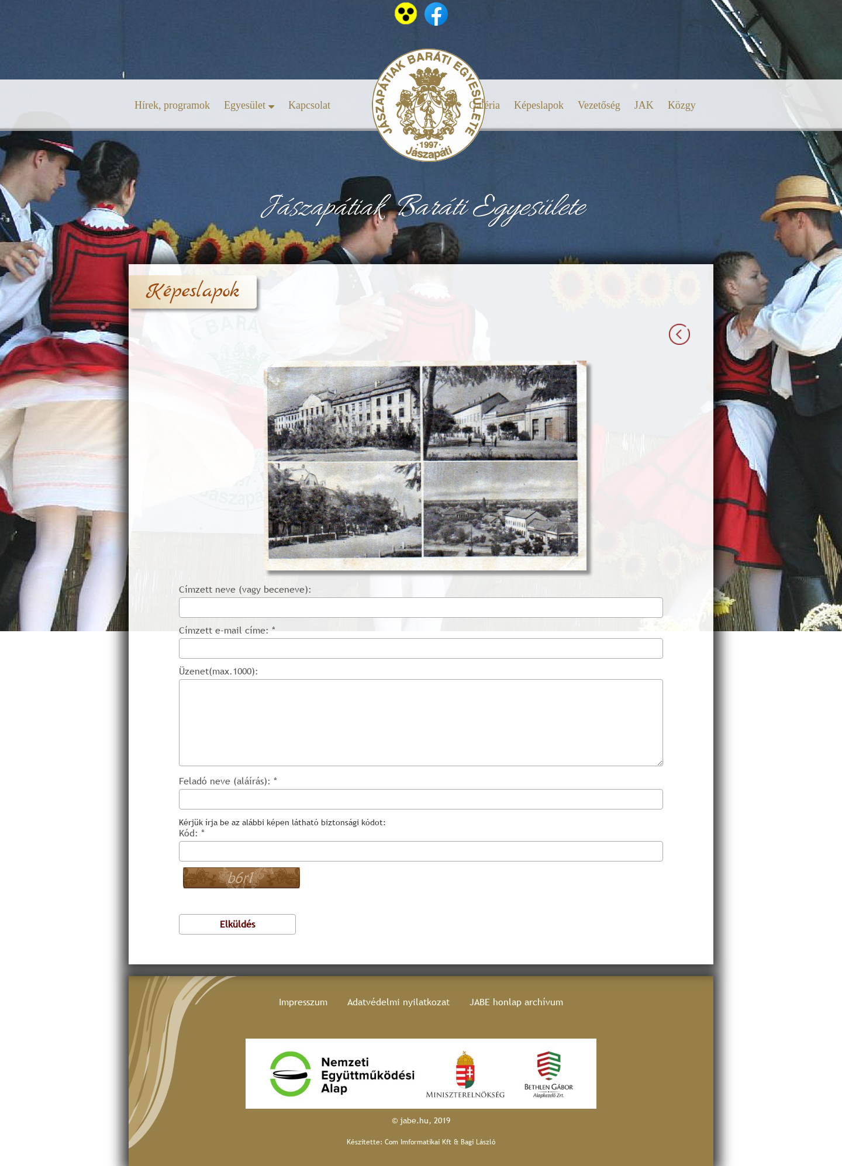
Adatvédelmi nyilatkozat (398, 1002)
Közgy (682, 105)
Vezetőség (599, 105)
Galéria (484, 105)
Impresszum (303, 1002)
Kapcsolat (309, 105)
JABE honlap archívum (516, 1002)
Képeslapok (539, 105)
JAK (644, 105)
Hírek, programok (172, 105)
